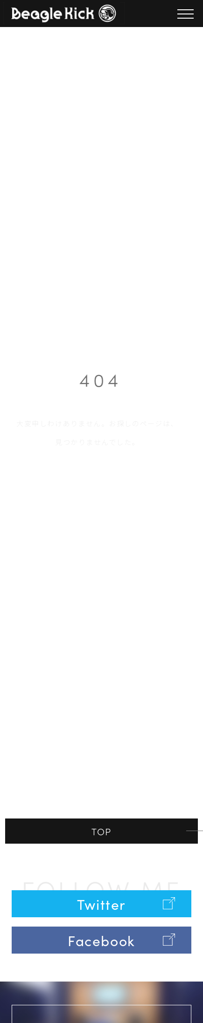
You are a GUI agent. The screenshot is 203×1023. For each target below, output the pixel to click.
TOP (101, 831)
